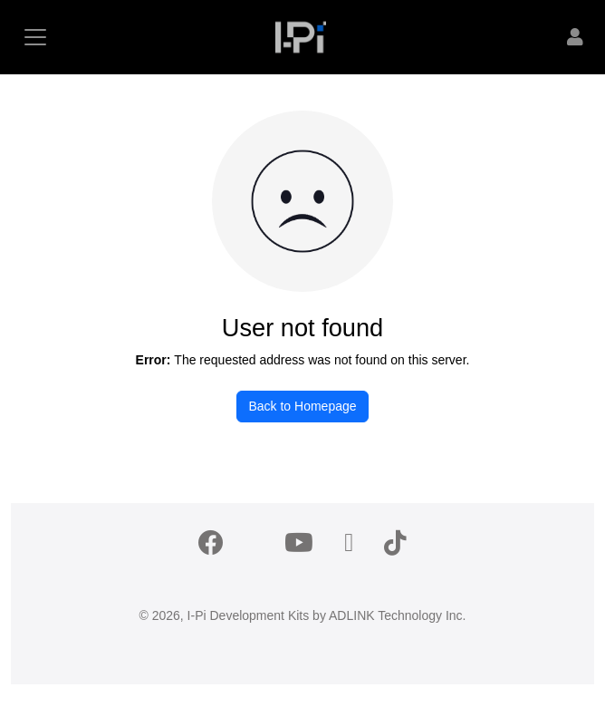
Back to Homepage (302, 406)
